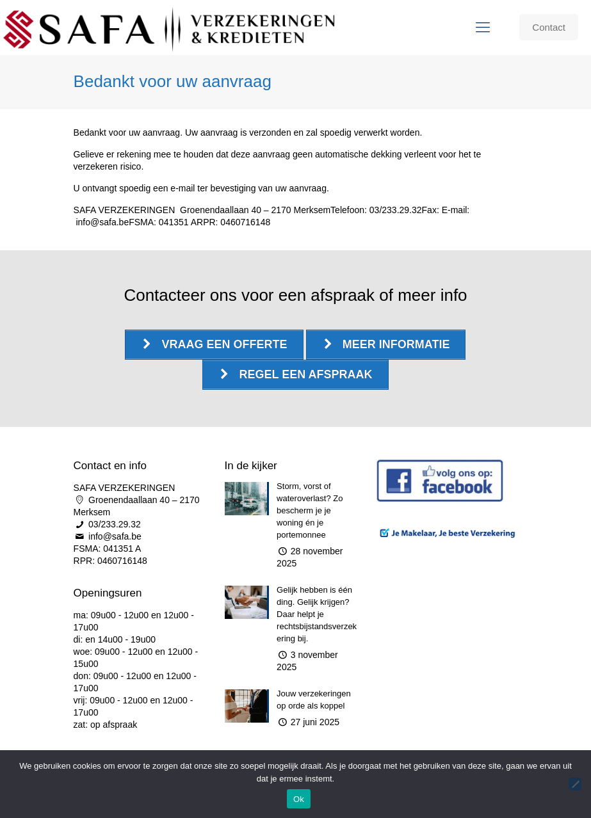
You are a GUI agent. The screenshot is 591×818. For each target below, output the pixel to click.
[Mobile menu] (483, 27)
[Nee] (575, 784)
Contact (548, 27)
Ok (298, 799)
